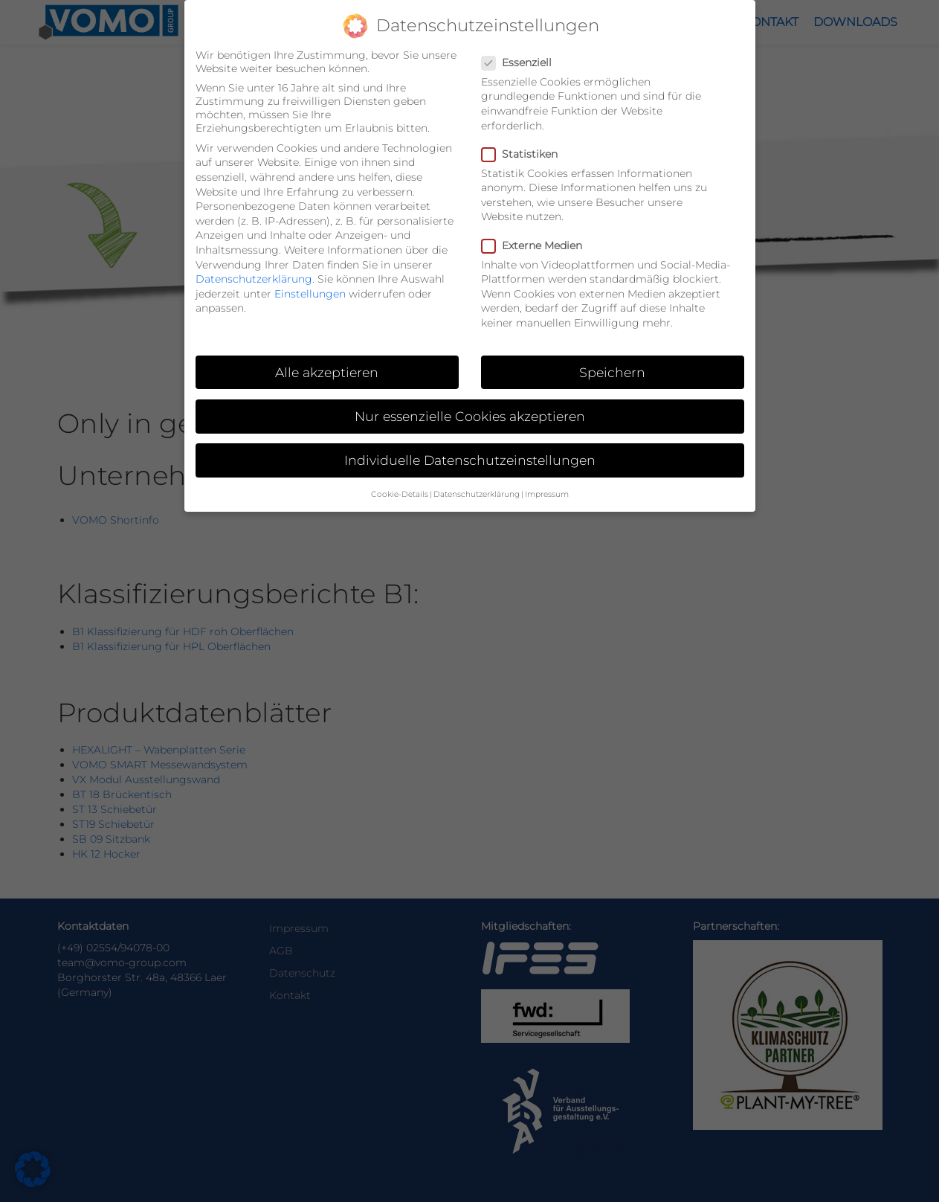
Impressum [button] (547, 482)
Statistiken (524, 141)
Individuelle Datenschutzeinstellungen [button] (470, 447)
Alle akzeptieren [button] (326, 359)
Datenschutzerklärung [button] (476, 482)
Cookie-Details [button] (399, 482)
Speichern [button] (612, 359)
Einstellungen (310, 281)
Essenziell (521, 50)
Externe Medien (536, 233)
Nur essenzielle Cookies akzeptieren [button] (470, 403)
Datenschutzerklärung (254, 266)
